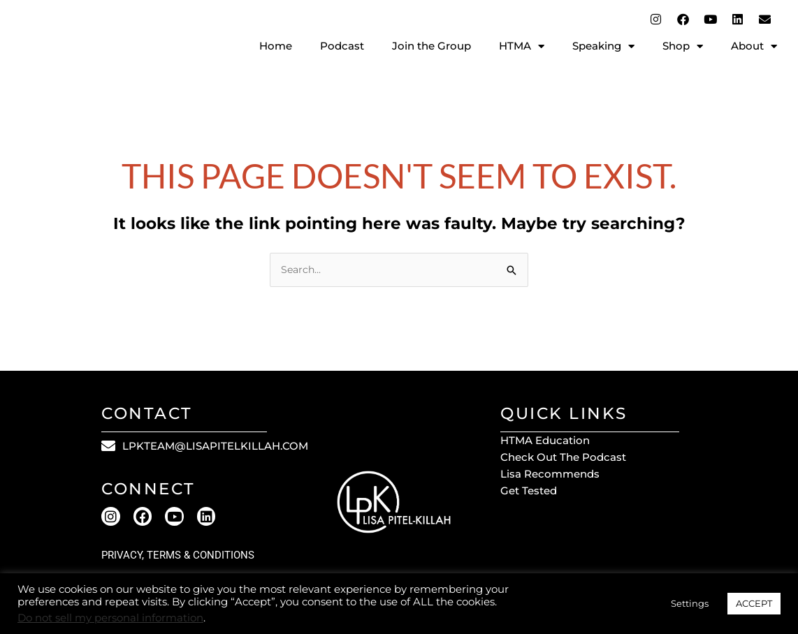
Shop (682, 46)
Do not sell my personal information (110, 618)
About (754, 46)
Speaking (603, 46)
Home (275, 45)
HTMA (521, 46)
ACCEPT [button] (754, 603)
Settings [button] (690, 603)
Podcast (342, 45)
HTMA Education (545, 441)
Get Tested (528, 492)
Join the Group (431, 45)
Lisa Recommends (550, 475)
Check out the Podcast (563, 458)
